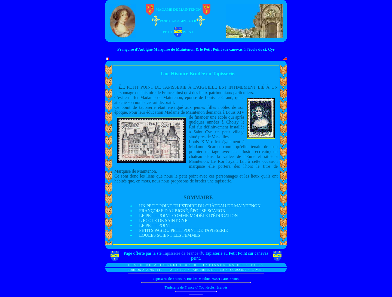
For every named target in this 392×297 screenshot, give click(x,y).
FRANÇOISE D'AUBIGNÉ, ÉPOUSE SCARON (182, 210)
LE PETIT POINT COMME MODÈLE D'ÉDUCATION (188, 215)
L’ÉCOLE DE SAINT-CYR (163, 220)
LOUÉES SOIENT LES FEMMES (169, 235)
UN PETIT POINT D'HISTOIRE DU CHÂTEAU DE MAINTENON (200, 205)
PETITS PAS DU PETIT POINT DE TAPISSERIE (183, 230)
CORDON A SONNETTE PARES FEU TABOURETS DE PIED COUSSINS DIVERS (195, 269)
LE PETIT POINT (155, 225)
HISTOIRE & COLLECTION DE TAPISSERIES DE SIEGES (196, 264)
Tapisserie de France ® (183, 253)
